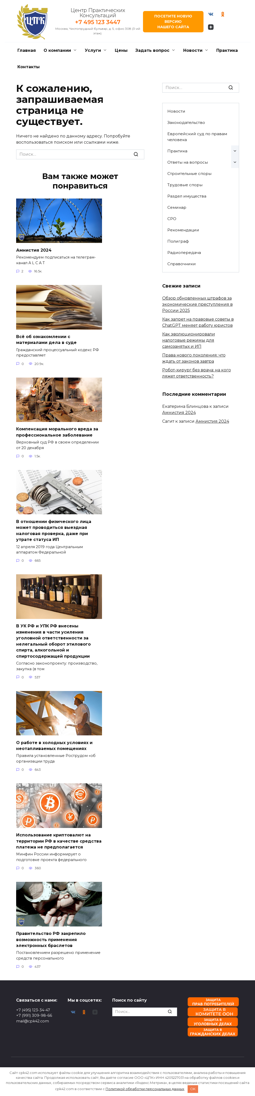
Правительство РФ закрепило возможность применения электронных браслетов (51, 933)
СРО (171, 218)
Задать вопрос (152, 50)
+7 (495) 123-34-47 (33, 1010)
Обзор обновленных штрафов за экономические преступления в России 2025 (197, 304)
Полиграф (178, 241)
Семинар (176, 207)
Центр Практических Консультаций (97, 12)
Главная (26, 50)
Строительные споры (189, 173)
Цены (121, 50)
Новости (192, 50)
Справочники (181, 263)
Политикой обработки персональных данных (145, 1089)
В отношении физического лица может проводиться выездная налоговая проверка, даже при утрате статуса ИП (53, 528)
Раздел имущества (186, 196)
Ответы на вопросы (187, 162)
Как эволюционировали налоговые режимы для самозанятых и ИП (188, 340)
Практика (227, 50)
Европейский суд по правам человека (197, 136)
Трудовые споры (184, 184)
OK (193, 1089)
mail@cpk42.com (32, 1021)
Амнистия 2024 (34, 249)
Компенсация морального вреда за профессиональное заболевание (57, 431)
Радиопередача (184, 252)
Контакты (28, 66)
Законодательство (186, 122)
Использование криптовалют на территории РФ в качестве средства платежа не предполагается (58, 836)
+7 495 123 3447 (97, 22)
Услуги (93, 50)
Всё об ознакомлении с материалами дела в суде (46, 338)
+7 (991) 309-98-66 (34, 1015)
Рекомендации (183, 230)
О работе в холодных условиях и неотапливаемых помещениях (54, 741)
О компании (57, 50)
